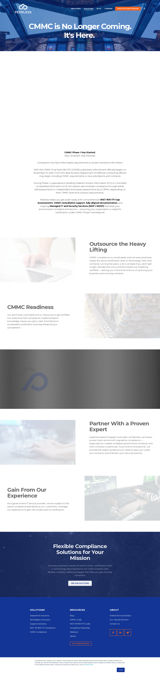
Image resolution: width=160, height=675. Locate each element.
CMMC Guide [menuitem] (76, 620)
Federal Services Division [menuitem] (120, 616)
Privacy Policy (89, 664)
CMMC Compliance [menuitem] (38, 632)
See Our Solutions (80, 588)
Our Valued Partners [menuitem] (119, 620)
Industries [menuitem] (76, 8)
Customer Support (81, 643)
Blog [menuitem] (99, 8)
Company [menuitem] (108, 8)
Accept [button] (121, 670)
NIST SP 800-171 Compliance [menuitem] (42, 628)
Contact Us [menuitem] (115, 624)
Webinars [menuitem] (74, 632)
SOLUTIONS (37, 609)
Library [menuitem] (73, 636)
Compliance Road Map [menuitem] (80, 628)
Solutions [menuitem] (88, 8)
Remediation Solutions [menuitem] (40, 620)
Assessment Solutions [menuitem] (39, 616)
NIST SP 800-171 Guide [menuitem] (80, 624)
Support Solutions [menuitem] (38, 624)
